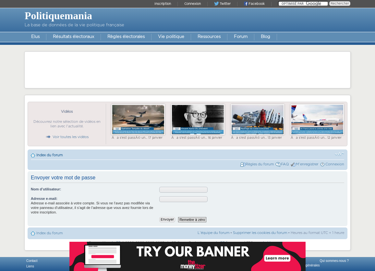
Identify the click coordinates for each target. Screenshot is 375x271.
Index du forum (49, 155)
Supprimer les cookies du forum (260, 233)
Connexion (334, 164)
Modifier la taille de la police (339, 154)
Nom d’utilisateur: (46, 189)
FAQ (285, 164)
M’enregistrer (307, 164)
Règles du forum (260, 164)
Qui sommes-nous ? (334, 261)
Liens (30, 266)
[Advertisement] (187, 69)
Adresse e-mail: (44, 198)
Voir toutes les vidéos (67, 137)
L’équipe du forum (213, 233)
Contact (31, 261)
